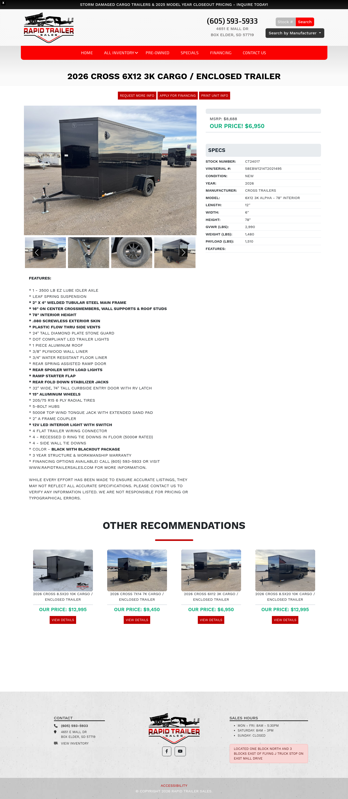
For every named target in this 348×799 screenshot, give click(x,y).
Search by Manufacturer (293, 33)
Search (305, 21)
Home (87, 52)
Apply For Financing (178, 95)
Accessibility (174, 785)
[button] (37, 252)
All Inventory (119, 52)
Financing (220, 52)
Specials (190, 52)
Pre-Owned (157, 52)
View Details (63, 620)
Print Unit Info (214, 95)
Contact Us (254, 52)
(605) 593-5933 (232, 20)
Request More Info (137, 95)
